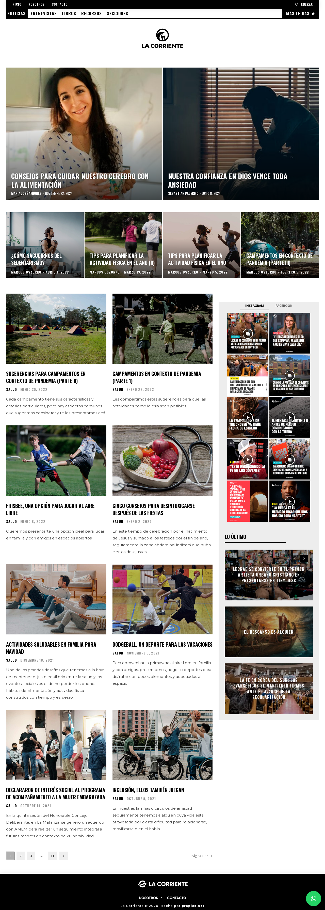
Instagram (254, 306)
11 (52, 856)
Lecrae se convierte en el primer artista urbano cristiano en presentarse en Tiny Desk (269, 575)
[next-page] (63, 856)
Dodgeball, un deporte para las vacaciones (162, 644)
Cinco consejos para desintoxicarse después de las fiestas (153, 509)
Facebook (283, 306)
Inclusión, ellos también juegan (148, 790)
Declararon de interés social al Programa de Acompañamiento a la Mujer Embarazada (55, 793)
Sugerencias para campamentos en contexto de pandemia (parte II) (46, 377)
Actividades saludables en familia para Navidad (51, 648)
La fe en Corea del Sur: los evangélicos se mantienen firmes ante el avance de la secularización (268, 688)
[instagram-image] (247, 333)
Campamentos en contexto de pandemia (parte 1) (156, 377)
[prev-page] (295, 558)
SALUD (11, 389)
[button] (304, 4)
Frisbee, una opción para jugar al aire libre (50, 509)
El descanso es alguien (269, 632)
